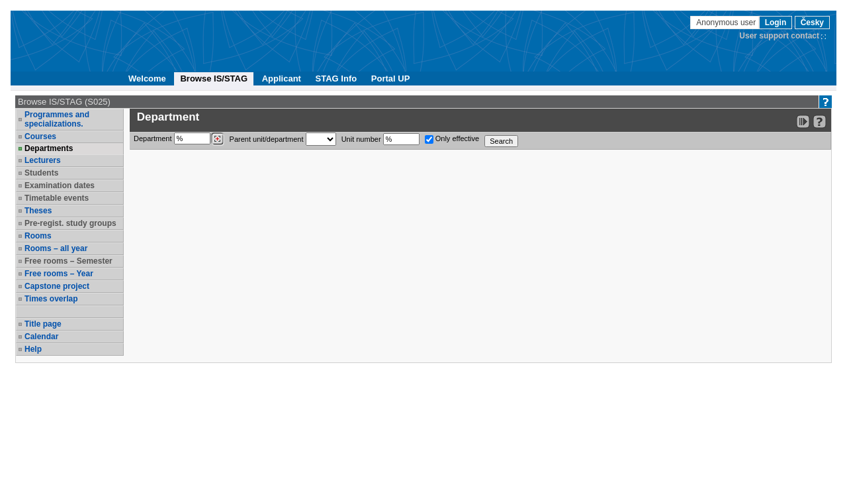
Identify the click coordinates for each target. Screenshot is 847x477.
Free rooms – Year (58, 273)
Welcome (147, 78)
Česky (812, 22)
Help (33, 349)
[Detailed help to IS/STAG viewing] (819, 122)
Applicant (281, 78)
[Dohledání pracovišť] (217, 139)
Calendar (41, 336)
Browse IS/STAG (213, 78)
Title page (43, 324)
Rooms (38, 235)
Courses (40, 136)
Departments (48, 148)
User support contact (779, 35)
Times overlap (50, 298)
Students (41, 173)
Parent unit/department (283, 139)
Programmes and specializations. (56, 119)
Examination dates (59, 185)
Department (179, 139)
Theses (38, 210)
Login (776, 22)
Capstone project (56, 286)
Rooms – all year (55, 248)
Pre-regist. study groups (70, 223)
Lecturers (42, 160)
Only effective (452, 139)
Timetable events (56, 198)
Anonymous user (727, 22)
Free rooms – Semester (68, 261)
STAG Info (336, 78)
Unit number (380, 139)
